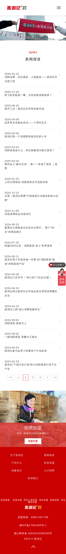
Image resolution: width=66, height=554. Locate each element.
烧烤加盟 (54, 500)
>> (55, 377)
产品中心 (16, 462)
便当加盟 (43, 500)
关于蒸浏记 (16, 455)
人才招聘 (49, 470)
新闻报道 (49, 455)
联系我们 (33, 478)
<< (10, 377)
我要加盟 (33, 441)
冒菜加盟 (17, 500)
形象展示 (16, 470)
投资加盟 (49, 462)
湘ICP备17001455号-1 (33, 525)
